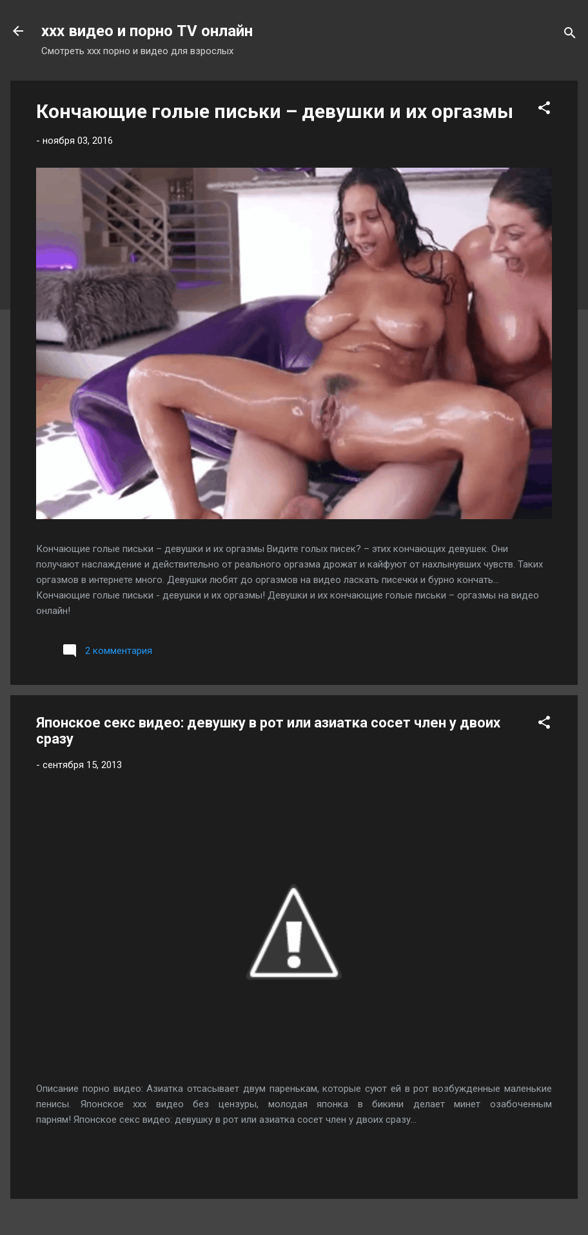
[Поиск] (570, 35)
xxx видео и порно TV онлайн (147, 31)
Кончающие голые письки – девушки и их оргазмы (274, 111)
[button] (544, 110)
